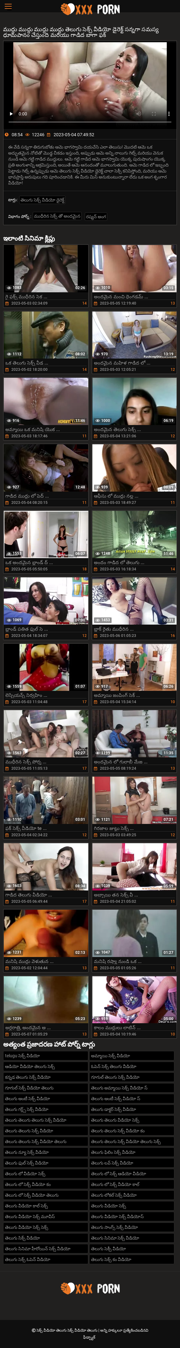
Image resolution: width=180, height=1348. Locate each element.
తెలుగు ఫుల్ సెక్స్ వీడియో (27, 1162)
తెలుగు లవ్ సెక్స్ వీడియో (112, 1162)
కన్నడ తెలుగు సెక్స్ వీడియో (28, 1077)
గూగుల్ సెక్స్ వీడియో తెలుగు (29, 1087)
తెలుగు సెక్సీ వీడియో (108, 1248)
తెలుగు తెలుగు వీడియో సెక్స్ (115, 1120)
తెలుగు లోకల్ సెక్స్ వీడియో (114, 1195)
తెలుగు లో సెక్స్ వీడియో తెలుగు (32, 1195)
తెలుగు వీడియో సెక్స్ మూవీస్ (30, 1216)
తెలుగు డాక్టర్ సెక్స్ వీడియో (113, 1109)
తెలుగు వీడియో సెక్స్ (108, 1205)
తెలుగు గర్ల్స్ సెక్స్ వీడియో (27, 1109)
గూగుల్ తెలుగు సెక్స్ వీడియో (115, 1077)
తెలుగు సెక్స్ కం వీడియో (111, 1259)
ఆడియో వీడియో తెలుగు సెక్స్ (30, 1066)
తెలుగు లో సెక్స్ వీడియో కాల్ (115, 1184)
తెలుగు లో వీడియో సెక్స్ (25, 1173)
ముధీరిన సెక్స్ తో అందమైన (57, 216)
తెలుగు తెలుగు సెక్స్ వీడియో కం (118, 1130)
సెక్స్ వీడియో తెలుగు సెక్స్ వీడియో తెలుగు (67, 1330)
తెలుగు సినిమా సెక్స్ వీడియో (115, 1237)
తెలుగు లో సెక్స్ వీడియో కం (28, 1184)
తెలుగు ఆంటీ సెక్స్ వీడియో (27, 1098)
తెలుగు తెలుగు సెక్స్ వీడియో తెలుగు (36, 1141)
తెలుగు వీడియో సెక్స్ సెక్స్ (26, 1227)
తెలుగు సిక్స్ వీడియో (22, 1237)
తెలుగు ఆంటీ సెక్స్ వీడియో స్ (115, 1098)
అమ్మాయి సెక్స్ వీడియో (110, 1055)
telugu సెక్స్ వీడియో (22, 1055)
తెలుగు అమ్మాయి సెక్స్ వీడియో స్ (119, 1087)
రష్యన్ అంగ (96, 216)
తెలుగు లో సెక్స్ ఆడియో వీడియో (118, 1173)
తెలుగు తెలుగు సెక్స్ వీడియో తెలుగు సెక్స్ (126, 1141)
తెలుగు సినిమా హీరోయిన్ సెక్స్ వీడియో (38, 1248)
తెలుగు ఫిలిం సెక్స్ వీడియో (113, 1152)
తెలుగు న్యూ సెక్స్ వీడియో (27, 1152)
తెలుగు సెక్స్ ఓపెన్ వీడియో (27, 1259)
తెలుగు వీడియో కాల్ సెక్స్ (26, 1205)
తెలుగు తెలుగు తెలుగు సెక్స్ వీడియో (36, 1120)
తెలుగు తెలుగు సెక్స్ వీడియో (29, 1130)
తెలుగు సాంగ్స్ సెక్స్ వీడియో (114, 1227)
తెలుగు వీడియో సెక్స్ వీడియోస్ (117, 1216)
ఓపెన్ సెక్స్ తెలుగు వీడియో (113, 1066)
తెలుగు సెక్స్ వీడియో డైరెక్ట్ (42, 199)
